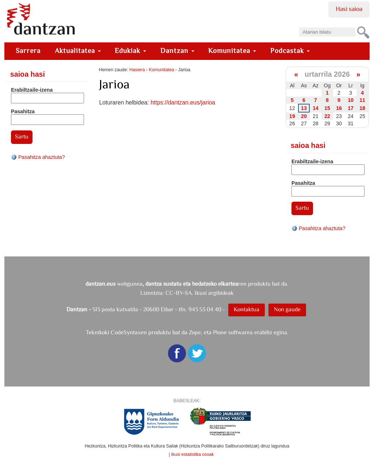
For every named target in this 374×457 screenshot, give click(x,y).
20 (304, 116)
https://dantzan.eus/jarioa (182, 102)
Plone (220, 332)
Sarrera (28, 50)
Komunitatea (232, 50)
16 (339, 108)
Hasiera (137, 69)
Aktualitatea (78, 50)
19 (292, 116)
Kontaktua (246, 309)
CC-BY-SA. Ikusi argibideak (199, 293)
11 (362, 100)
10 (351, 100)
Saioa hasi (27, 74)
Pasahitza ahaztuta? (38, 157)
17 (351, 108)
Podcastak (290, 50)
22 (327, 116)
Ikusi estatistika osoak (192, 454)
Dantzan (177, 50)
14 (315, 108)
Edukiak (130, 50)
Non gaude (287, 309)
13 (304, 108)
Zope (195, 332)
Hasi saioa (349, 8)
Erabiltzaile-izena (32, 90)
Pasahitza (23, 111)
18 (362, 108)
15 (327, 108)
